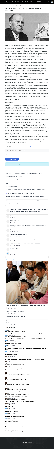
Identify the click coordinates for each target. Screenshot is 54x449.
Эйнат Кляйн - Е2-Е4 (14, 220)
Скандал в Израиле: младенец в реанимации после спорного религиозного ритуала (24, 173)
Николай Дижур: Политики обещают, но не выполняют (22, 253)
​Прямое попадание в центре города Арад (15, 179)
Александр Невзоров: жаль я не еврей (18, 215)
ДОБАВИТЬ (39, 1)
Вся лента (10, 171)
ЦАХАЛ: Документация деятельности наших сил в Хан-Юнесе (20, 193)
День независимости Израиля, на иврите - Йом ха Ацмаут (22, 239)
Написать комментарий (12, 159)
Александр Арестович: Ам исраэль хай (18, 234)
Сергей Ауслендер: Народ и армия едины (19, 229)
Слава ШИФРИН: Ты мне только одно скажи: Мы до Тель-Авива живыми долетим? (28, 225)
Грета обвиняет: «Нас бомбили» (13, 203)
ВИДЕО (26, 1)
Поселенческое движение (11, 186)
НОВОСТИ (17, 1)
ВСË (12, 1)
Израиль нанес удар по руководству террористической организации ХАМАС (22, 200)
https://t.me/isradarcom (35, 146)
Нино (8, 356)
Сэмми (25, 150)
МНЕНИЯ (32, 1)
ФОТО (22, 1)
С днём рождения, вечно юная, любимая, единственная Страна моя (25, 243)
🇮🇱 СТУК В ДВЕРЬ (14, 248)
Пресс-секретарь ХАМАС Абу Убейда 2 (14, 176)
